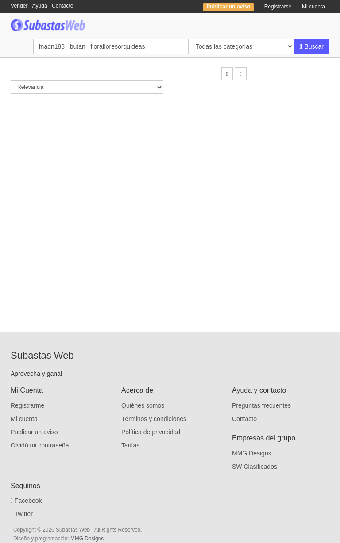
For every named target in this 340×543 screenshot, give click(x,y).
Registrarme (27, 405)
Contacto (62, 6)
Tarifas (130, 445)
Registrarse (277, 7)
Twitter (22, 513)
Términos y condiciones (153, 418)
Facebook (26, 500)
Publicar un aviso (34, 432)
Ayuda (39, 6)
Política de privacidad (150, 432)
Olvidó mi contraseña (40, 445)
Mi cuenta (313, 7)
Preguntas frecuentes (261, 405)
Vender (19, 6)
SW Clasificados (254, 466)
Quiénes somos (142, 405)
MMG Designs (251, 453)
